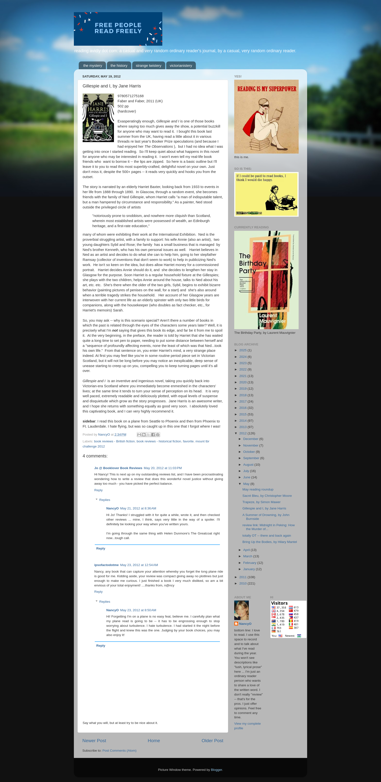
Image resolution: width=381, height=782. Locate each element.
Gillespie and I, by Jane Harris (264, 508)
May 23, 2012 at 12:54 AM (139, 565)
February (250, 563)
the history (119, 65)
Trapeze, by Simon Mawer (261, 502)
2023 (243, 363)
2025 (243, 350)
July (246, 471)
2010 (243, 583)
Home (154, 740)
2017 (243, 401)
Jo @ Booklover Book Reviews (118, 468)
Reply (98, 490)
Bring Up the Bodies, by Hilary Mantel (269, 542)
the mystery (92, 65)
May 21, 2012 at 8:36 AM (138, 508)
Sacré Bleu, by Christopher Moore (267, 496)
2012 (243, 433)
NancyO (112, 508)
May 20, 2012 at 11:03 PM (163, 468)
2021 (243, 376)
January (249, 569)
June (247, 477)
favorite (188, 441)
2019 (243, 388)
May (246, 484)
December (251, 439)
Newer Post (94, 740)
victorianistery (181, 65)
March (248, 556)
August (248, 464)
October (249, 452)
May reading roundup (258, 489)
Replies (104, 500)
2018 (243, 395)
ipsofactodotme (106, 565)
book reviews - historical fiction (159, 441)
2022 (243, 369)
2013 (243, 427)
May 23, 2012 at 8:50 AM (138, 610)
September (251, 458)
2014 (243, 420)
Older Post (212, 740)
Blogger (216, 770)
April (247, 550)
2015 (243, 414)
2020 (243, 382)
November (251, 445)
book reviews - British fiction (114, 441)
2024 (243, 357)
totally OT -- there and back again (266, 535)
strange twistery (148, 65)
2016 (243, 408)
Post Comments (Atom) (120, 750)
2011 (243, 577)
